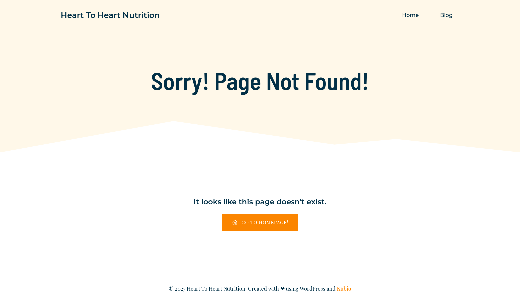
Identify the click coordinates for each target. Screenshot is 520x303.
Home (410, 15)
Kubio (344, 288)
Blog (446, 15)
